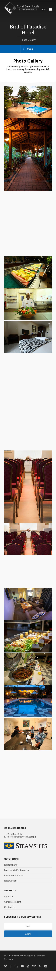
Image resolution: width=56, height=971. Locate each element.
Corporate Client (12, 901)
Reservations (10, 880)
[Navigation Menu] (46, 9)
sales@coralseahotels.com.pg (21, 836)
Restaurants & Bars (13, 875)
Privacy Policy (29, 955)
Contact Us (9, 907)
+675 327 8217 (14, 834)
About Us (8, 896)
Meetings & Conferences (16, 870)
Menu (28, 48)
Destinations (10, 864)
